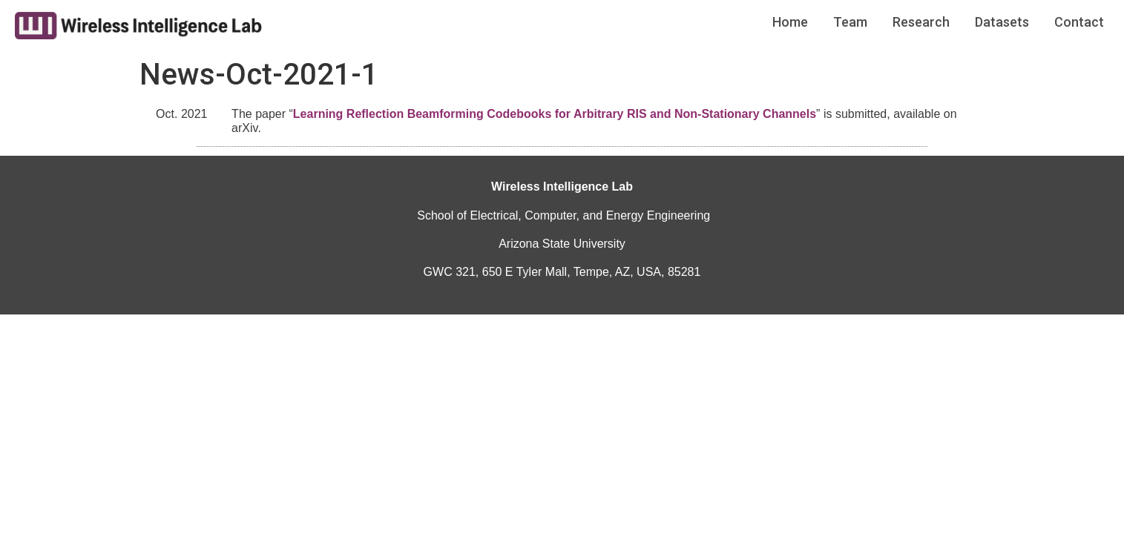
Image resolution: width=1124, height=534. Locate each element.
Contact (1079, 22)
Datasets (1002, 22)
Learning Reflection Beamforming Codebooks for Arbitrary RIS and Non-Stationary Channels (554, 114)
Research (921, 22)
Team (850, 22)
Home (790, 22)
